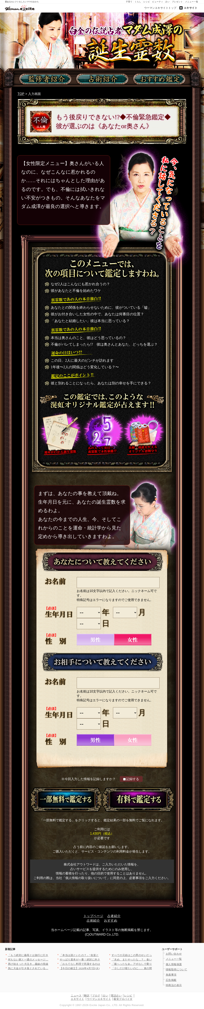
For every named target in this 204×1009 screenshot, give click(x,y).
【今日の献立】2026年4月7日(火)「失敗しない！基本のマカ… (97, 968)
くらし (138, 2)
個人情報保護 (174, 964)
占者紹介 (114, 916)
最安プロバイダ (123, 998)
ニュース (76, 995)
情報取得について (176, 969)
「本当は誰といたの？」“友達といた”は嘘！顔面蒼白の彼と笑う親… (101, 955)
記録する (131, 779)
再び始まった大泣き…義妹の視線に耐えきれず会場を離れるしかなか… (51, 963)
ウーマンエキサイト (99, 998)
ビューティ (157, 2)
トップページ (93, 916)
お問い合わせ (174, 953)
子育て (129, 2)
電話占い (116, 995)
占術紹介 (93, 920)
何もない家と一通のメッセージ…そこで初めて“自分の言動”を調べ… (49, 959)
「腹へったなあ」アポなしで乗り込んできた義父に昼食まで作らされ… (155, 963)
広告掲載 (171, 980)
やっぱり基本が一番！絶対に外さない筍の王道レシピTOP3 (95, 959)
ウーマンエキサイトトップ (160, 7)
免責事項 (171, 974)
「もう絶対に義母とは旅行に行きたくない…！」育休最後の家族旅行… (51, 955)
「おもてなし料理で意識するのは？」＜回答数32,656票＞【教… (98, 963)
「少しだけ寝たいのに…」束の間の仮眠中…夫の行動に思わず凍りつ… (155, 968)
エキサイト (190, 7)
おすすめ (110, 920)
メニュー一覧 (191, 2)
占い (167, 2)
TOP (21, 94)
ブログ (96, 995)
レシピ (146, 2)
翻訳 (86, 995)
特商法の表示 (174, 985)
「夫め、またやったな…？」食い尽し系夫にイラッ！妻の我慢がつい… (155, 959)
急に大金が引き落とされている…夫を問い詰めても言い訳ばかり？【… (51, 968)
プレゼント (177, 2)
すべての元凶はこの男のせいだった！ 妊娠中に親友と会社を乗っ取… (154, 955)
